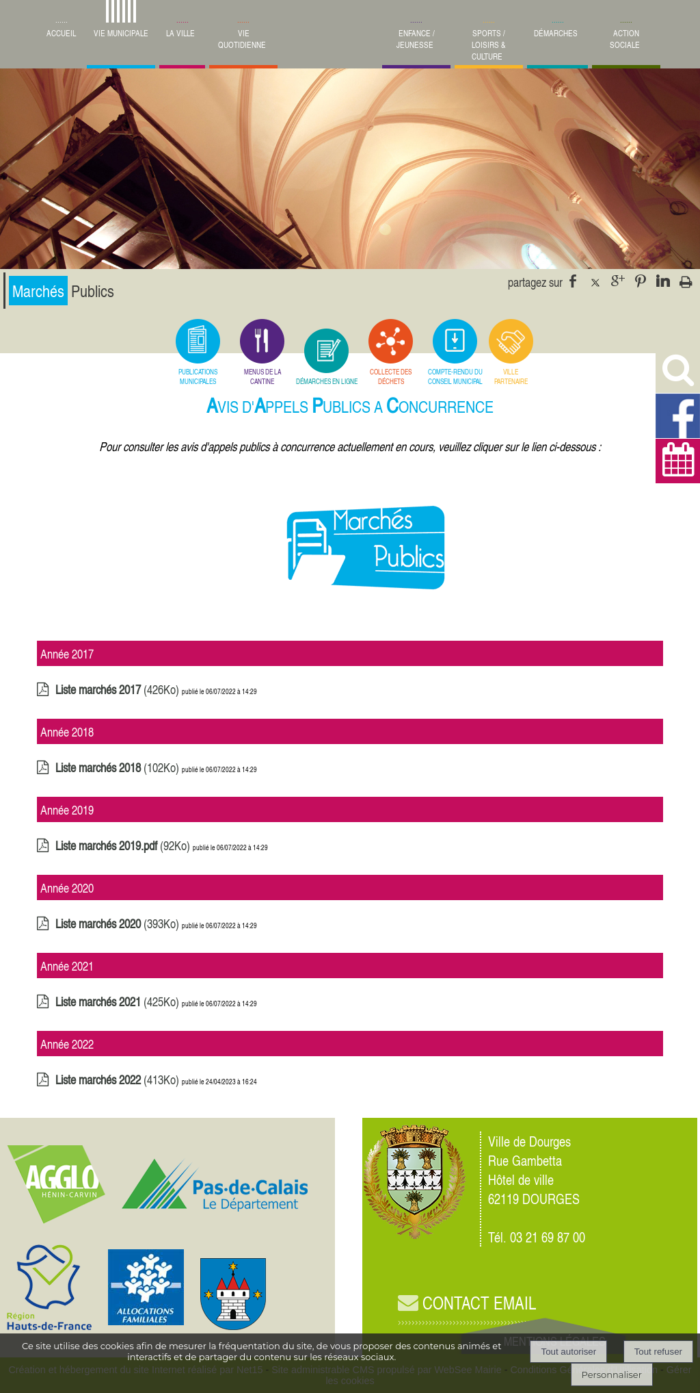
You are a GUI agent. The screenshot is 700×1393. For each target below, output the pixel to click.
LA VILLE (180, 33)
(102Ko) (118, 775)
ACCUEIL (61, 33)
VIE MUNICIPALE (121, 33)
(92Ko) (124, 853)
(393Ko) (118, 931)
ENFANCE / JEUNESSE (415, 39)
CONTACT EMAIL (467, 1303)
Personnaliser (612, 1374)
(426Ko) (118, 697)
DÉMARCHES (556, 33)
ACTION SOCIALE (625, 39)
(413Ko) (118, 1087)
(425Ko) (118, 1009)
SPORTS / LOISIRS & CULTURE (489, 44)
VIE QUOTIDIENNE (242, 39)
